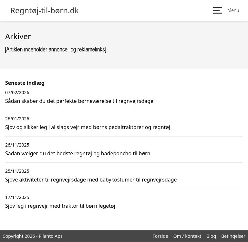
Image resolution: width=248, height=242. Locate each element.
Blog (211, 236)
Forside (160, 236)
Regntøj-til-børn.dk (44, 10)
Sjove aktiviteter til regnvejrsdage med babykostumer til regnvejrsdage (91, 179)
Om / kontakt (187, 236)
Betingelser (233, 236)
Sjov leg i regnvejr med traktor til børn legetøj (60, 205)
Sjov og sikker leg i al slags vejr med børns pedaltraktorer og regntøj (87, 127)
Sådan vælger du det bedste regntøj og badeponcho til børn (77, 153)
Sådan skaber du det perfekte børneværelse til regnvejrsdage (79, 100)
